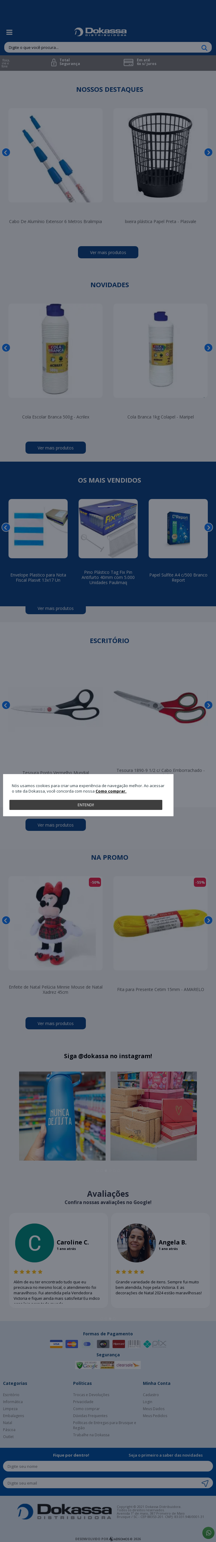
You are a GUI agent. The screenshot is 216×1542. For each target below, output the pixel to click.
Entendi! (86, 804)
